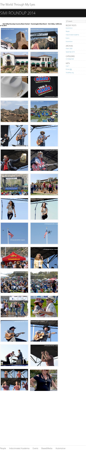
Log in (67, 66)
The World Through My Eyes (17, 4)
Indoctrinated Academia (72, 35)
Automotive (69, 28)
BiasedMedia (46, 448)
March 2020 (69, 48)
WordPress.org (70, 72)
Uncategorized (70, 59)
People (67, 31)
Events (67, 38)
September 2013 (70, 52)
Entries (69, 69)
